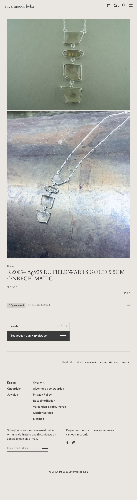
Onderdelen (14, 389)
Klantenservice (43, 413)
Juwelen (12, 395)
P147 (127, 293)
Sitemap (38, 419)
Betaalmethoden (44, 401)
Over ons (39, 383)
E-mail (125, 362)
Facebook (91, 362)
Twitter (102, 362)
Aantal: (15, 326)
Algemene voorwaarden (48, 389)
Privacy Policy (42, 395)
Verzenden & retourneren (49, 407)
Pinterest (114, 362)
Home (10, 266)
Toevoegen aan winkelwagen (29, 336)
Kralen (11, 383)
